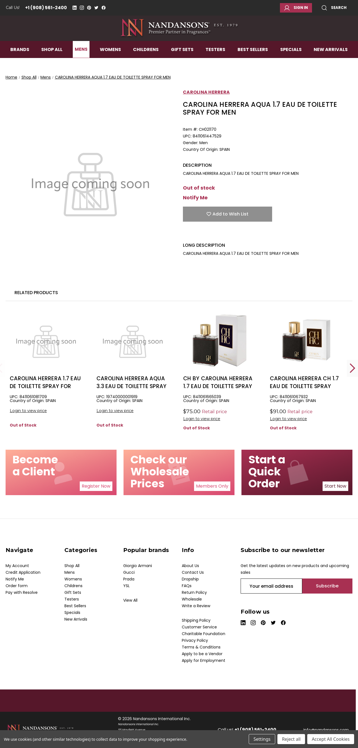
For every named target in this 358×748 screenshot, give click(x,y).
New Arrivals (331, 63)
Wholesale (192, 599)
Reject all (291, 739)
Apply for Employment (203, 660)
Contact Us (193, 572)
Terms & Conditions (201, 647)
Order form (17, 586)
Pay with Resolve (22, 592)
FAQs (187, 586)
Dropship (190, 579)
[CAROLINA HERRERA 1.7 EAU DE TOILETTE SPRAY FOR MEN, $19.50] (46, 340)
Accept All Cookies (331, 739)
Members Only (212, 486)
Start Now (335, 486)
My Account (17, 565)
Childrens (146, 63)
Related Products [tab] (36, 292)
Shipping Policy (196, 620)
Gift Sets (182, 63)
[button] (96, 486)
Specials (291, 63)
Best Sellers (253, 63)
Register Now (96, 486)
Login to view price (28, 410)
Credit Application (23, 572)
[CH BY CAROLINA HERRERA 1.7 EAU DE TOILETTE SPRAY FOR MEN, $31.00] (219, 340)
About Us (190, 565)
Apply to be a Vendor (202, 654)
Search (334, 8)
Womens (110, 63)
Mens (81, 63)
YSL (126, 586)
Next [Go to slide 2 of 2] (352, 368)
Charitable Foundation (203, 633)
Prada (128, 579)
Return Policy (194, 592)
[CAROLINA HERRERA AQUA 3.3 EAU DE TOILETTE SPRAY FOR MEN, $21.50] (132, 340)
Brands (19, 63)
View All (130, 600)
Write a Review (196, 606)
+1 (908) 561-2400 (46, 7)
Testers (215, 63)
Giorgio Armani (137, 565)
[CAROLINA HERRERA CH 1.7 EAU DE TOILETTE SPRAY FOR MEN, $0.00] (306, 340)
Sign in (296, 8)
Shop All (51, 63)
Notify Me (195, 197)
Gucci (129, 572)
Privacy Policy (195, 640)
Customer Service (199, 627)
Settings (261, 739)
